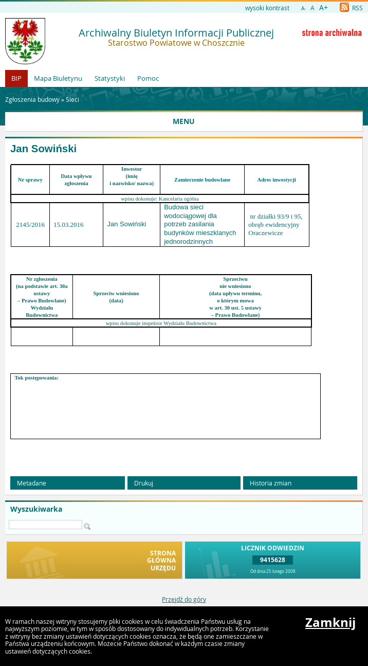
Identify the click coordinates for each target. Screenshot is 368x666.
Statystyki (110, 78)
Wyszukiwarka (36, 509)
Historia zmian (270, 483)
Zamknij (330, 622)
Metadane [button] (31, 483)
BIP (16, 78)
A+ (323, 7)
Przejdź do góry (184, 599)
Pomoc (148, 78)
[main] (183, 310)
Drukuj (143, 483)
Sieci (72, 99)
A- (303, 8)
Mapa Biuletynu (58, 78)
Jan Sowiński (43, 148)
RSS (351, 8)
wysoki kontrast (267, 8)
